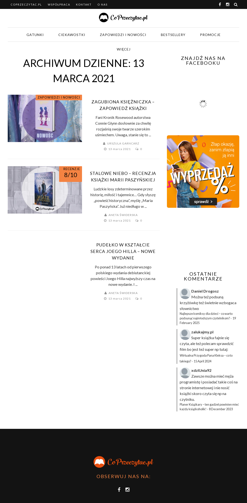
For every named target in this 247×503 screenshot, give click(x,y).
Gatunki (35, 35)
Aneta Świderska (123, 215)
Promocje (210, 35)
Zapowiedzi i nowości (123, 35)
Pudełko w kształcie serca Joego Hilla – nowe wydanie (123, 251)
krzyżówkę (189, 302)
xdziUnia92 (201, 370)
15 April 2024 (202, 361)
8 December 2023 (221, 409)
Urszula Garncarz (123, 143)
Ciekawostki (71, 35)
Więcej (123, 49)
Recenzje (71, 169)
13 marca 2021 (119, 149)
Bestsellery (173, 35)
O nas (102, 4)
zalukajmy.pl (202, 332)
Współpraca (59, 4)
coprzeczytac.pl (26, 4)
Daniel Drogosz (205, 291)
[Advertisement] (207, 239)
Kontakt (84, 4)
